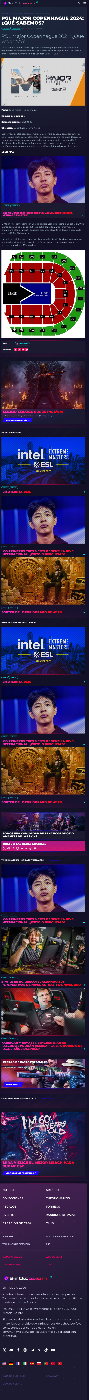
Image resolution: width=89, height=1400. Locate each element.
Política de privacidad (60, 1236)
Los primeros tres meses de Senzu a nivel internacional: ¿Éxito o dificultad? (38, 214)
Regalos (13, 608)
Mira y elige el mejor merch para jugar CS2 (38, 1164)
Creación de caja (16, 1223)
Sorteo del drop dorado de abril (31, 612)
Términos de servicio (16, 1244)
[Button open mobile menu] (84, 3)
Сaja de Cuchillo (13, 1376)
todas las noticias (55, 860)
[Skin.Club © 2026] (27, 1278)
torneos (53, 1206)
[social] (4, 1350)
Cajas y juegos (12, 1256)
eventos (13, 487)
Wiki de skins (54, 1256)
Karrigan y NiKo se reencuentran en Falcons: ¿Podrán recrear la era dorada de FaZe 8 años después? (41, 1045)
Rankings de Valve (61, 1215)
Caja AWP (52, 1376)
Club (50, 1223)
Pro (48, 1264)
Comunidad (5, 13)
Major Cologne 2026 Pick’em (33, 412)
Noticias (15, 13)
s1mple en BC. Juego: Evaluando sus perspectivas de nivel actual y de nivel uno (41, 983)
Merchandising (12, 1264)
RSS (48, 1244)
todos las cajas (47, 1098)
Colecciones (12, 1198)
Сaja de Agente (12, 1383)
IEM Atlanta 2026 (16, 491)
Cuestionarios (58, 1198)
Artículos (54, 1190)
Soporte (8, 1236)
